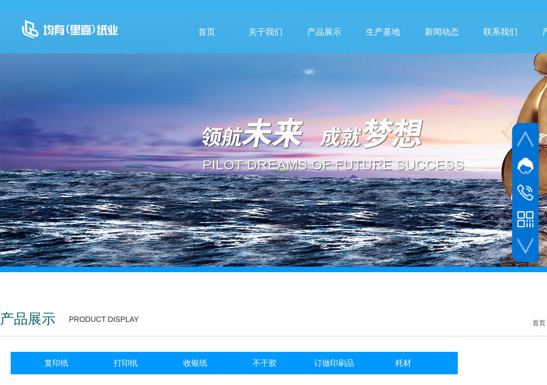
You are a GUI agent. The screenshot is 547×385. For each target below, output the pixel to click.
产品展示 (324, 31)
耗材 (403, 362)
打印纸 (126, 362)
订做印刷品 (334, 362)
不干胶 (265, 362)
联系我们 (500, 31)
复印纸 (56, 362)
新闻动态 (442, 31)
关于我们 (265, 31)
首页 (206, 31)
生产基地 (383, 31)
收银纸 (195, 362)
